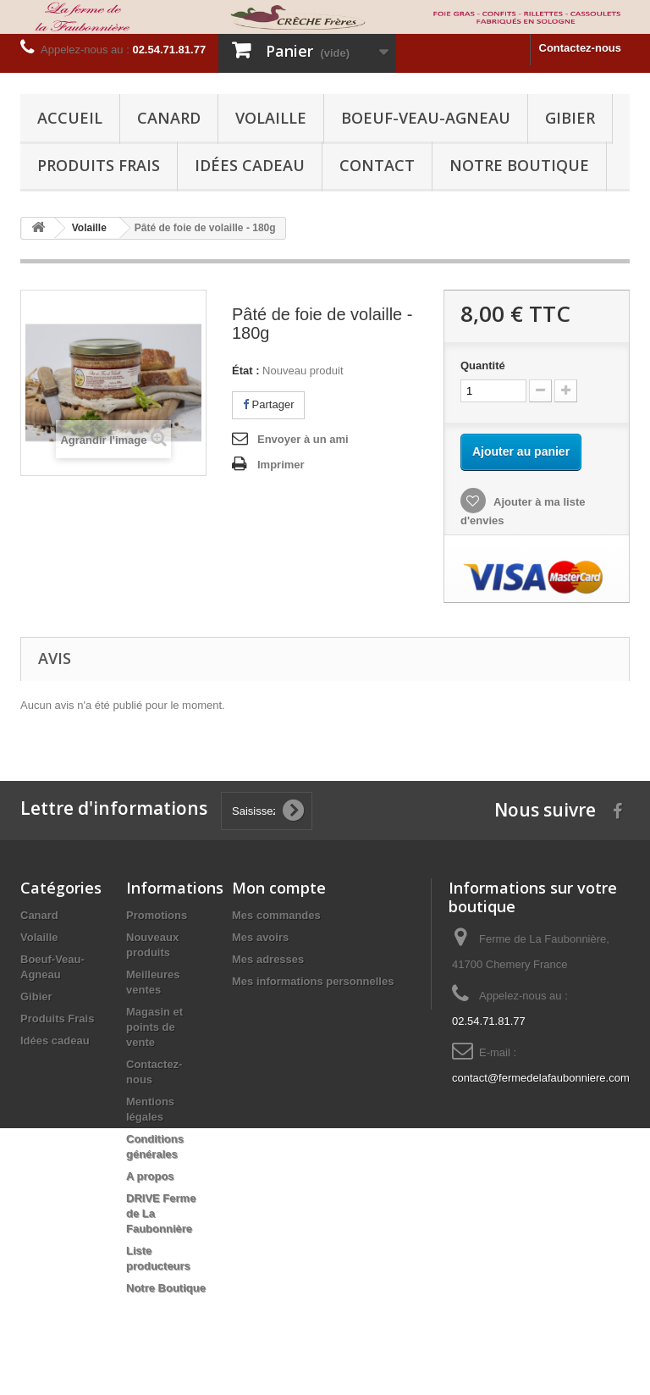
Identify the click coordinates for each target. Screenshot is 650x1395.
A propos (150, 1176)
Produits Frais (98, 165)
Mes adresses (268, 959)
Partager (268, 404)
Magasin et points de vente (154, 1027)
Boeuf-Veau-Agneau (425, 118)
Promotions (156, 915)
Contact (377, 165)
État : (246, 370)
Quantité (482, 365)
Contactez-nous (580, 48)
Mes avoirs (260, 937)
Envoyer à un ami (303, 439)
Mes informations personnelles (313, 981)
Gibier (570, 118)
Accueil (69, 118)
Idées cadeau (250, 165)
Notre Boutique (519, 165)
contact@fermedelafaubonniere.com (541, 1077)
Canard (169, 118)
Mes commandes (276, 915)
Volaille (270, 118)
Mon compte (279, 887)
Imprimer (281, 464)
